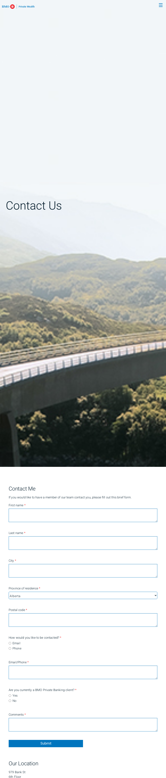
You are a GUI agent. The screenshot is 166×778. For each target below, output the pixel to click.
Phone (17, 648)
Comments (17, 714)
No (14, 701)
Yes (15, 695)
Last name (17, 533)
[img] (83, 233)
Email (16, 643)
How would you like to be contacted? (24, 637)
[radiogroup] (83, 646)
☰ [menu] (160, 5)
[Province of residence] (83, 595)
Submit (45, 743)
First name (17, 505)
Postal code (18, 610)
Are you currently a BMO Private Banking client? (24, 690)
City (12, 560)
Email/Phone (19, 662)
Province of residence (24, 588)
